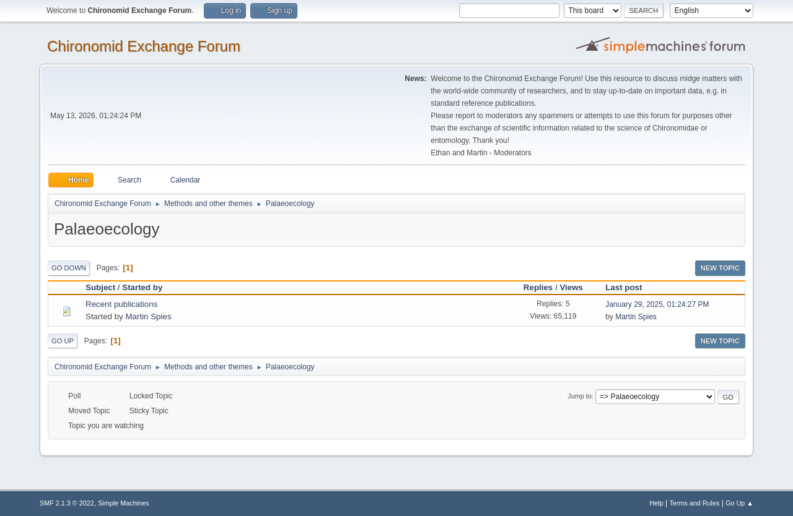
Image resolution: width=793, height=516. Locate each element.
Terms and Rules (695, 503)
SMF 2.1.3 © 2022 (67, 503)
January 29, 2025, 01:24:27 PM (657, 304)
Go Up (62, 341)
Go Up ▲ (739, 503)
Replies (538, 287)
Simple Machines (123, 503)
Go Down (68, 268)
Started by (147, 287)
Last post (623, 287)
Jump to (579, 396)
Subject (100, 287)
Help (657, 503)
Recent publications (121, 304)
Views (571, 287)
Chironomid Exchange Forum (143, 46)
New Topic (720, 268)
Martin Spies (148, 316)
